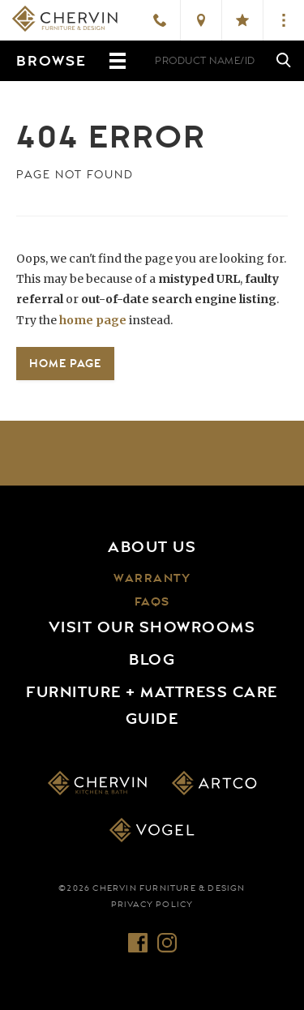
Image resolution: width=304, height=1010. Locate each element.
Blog (152, 660)
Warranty (152, 578)
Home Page (65, 363)
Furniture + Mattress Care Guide (152, 705)
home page (92, 320)
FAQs (152, 602)
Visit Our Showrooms (152, 627)
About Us (152, 547)
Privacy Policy (152, 905)
